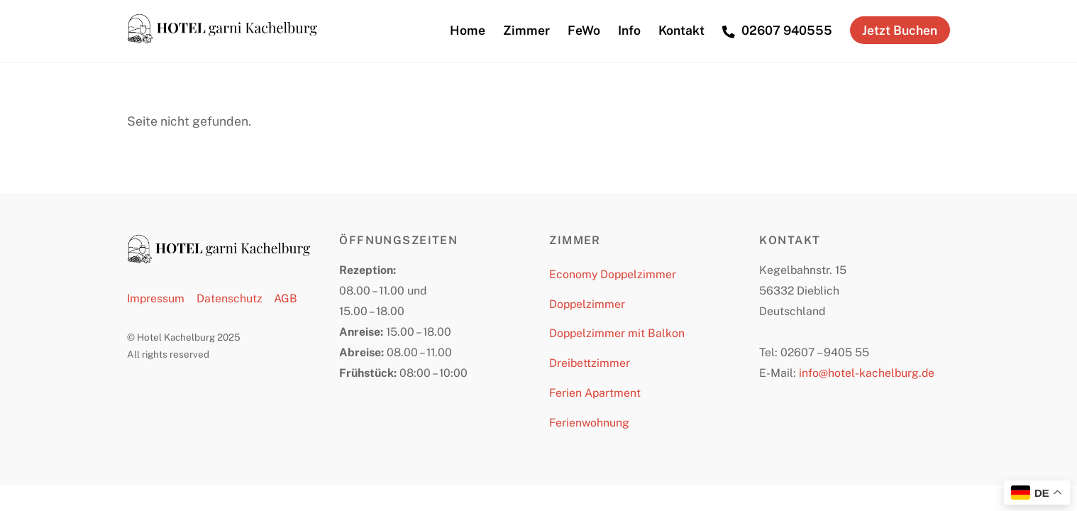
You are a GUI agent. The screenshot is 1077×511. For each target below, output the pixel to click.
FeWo (584, 30)
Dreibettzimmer (589, 363)
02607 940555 (777, 30)
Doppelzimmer (587, 304)
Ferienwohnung (589, 422)
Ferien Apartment (595, 393)
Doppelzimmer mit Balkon (617, 333)
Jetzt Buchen (899, 30)
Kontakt (681, 30)
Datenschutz (230, 298)
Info (629, 30)
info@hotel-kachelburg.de (866, 373)
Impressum (155, 298)
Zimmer (526, 30)
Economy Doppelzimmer (612, 274)
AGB (285, 298)
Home (467, 30)
